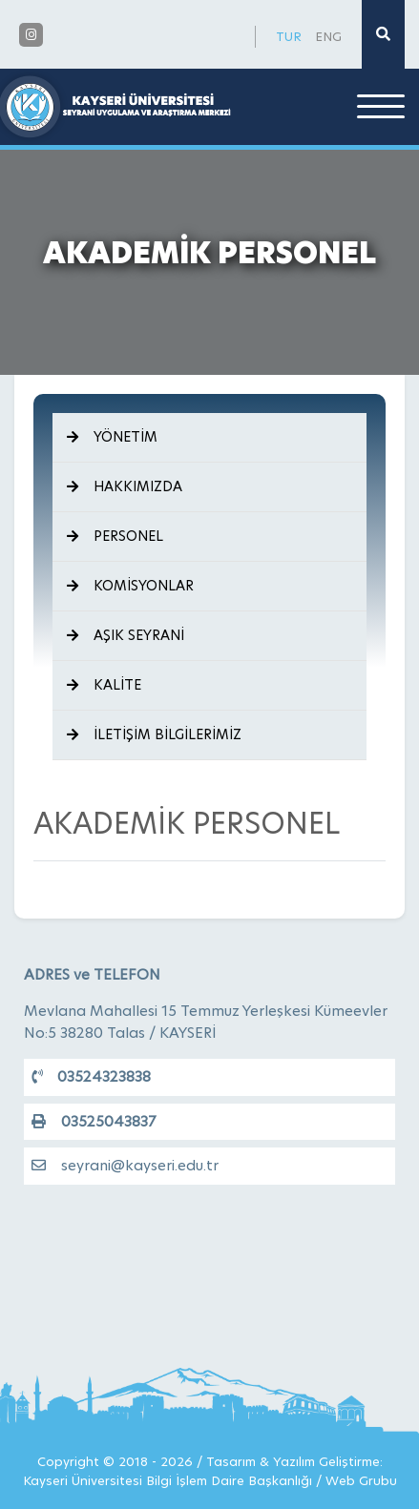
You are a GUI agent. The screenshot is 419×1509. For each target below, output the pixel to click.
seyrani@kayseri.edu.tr (125, 1165)
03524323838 (91, 1076)
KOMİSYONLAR (130, 585)
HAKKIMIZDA (124, 486)
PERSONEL (115, 536)
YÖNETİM (112, 436)
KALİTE (104, 684)
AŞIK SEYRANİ (125, 635)
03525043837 (93, 1121)
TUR (289, 36)
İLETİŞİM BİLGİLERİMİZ (154, 734)
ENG (328, 36)
